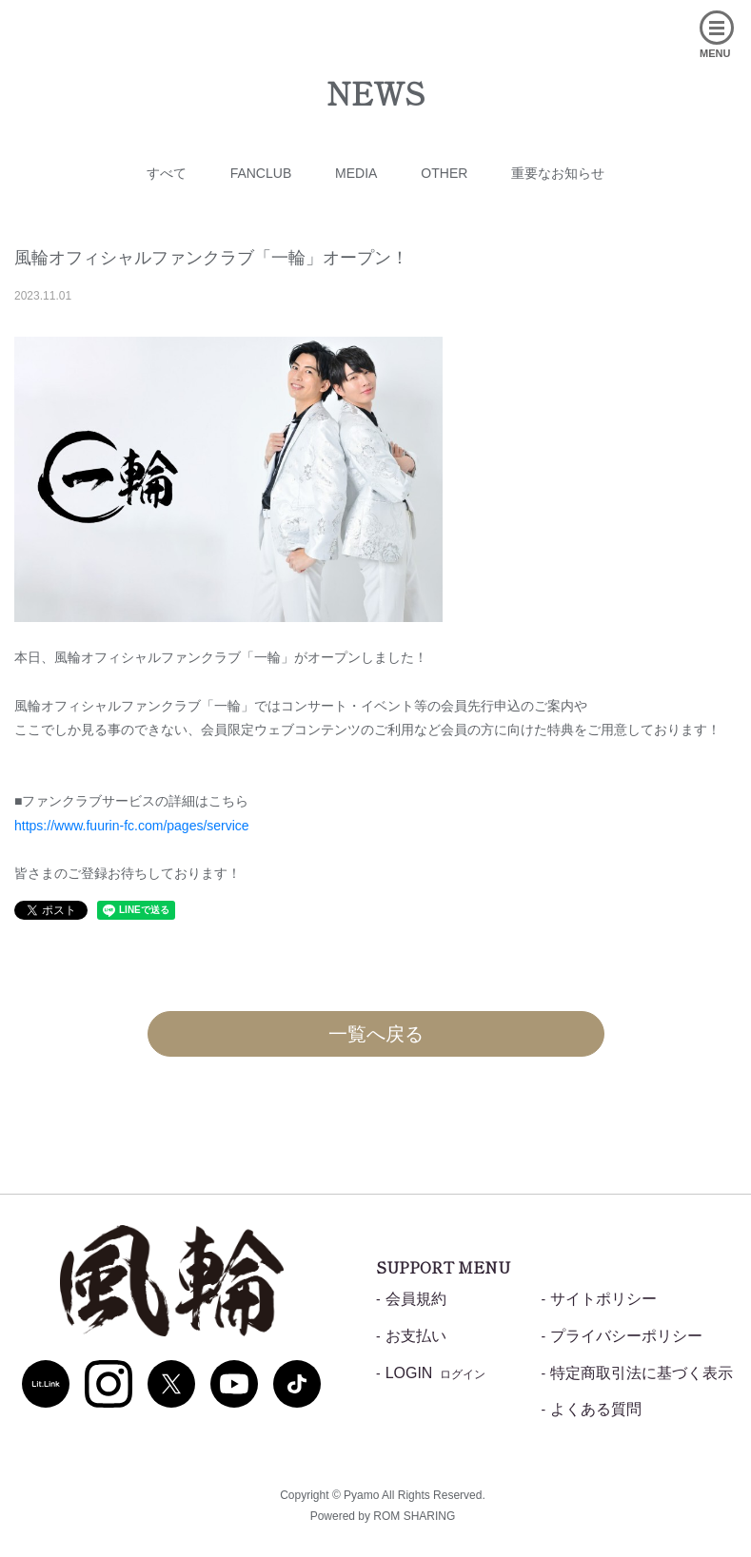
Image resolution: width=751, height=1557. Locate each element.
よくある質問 (596, 1409)
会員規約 (415, 1299)
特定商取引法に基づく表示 (641, 1373)
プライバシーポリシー (626, 1336)
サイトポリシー (603, 1299)
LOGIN (435, 1373)
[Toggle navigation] (691, 56)
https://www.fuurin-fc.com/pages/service (131, 825)
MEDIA (356, 173)
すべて (167, 173)
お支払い (415, 1336)
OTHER (444, 173)
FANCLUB (261, 173)
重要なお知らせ (557, 173)
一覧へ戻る (376, 1033)
